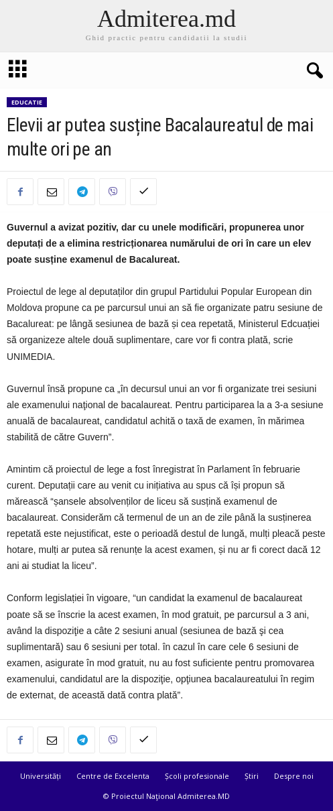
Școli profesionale (197, 776)
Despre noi (294, 776)
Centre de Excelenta (112, 776)
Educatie (26, 102)
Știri (252, 776)
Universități (40, 776)
